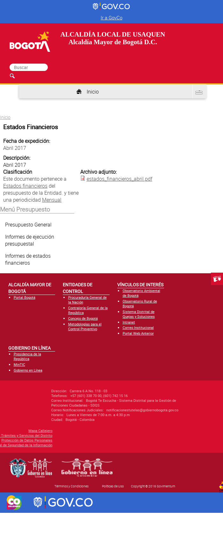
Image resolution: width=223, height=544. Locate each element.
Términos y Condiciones (71, 486)
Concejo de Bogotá (83, 318)
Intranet (129, 322)
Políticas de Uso (113, 486)
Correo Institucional (138, 327)
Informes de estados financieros (28, 259)
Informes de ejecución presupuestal (29, 240)
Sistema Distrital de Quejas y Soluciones (139, 314)
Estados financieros (25, 185)
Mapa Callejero (20, 430)
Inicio (93, 91)
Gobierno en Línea (28, 370)
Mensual (51, 199)
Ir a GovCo (111, 17)
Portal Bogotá (24, 297)
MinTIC (19, 364)
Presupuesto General (28, 224)
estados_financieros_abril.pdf (119, 178)
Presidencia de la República (27, 356)
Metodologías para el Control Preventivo (85, 326)
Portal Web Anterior (138, 333)
